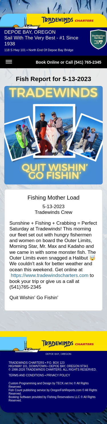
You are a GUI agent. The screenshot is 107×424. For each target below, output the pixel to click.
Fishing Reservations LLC (63, 397)
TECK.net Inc (64, 383)
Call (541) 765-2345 (83, 62)
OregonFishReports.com (66, 390)
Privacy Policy (58, 375)
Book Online (47, 62)
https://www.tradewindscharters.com (49, 275)
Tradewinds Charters (26, 362)
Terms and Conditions (26, 375)
